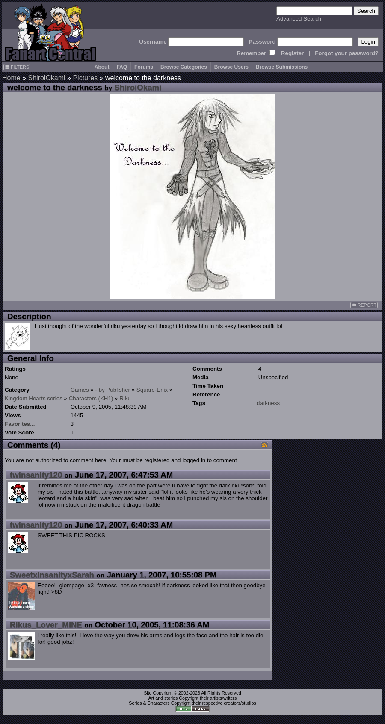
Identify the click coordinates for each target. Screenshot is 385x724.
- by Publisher (112, 390)
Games (80, 390)
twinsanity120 (36, 474)
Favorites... (20, 424)
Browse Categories (183, 67)
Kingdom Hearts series (33, 398)
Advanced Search (298, 18)
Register (292, 53)
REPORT (364, 305)
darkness (268, 403)
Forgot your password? (347, 53)
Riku (125, 398)
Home (11, 78)
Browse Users (231, 67)
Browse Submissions (282, 67)
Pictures (85, 78)
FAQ (121, 67)
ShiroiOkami (46, 78)
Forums (143, 67)
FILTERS (17, 67)
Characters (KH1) (91, 398)
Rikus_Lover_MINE (46, 624)
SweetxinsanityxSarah (52, 574)
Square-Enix (152, 390)
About (102, 67)
